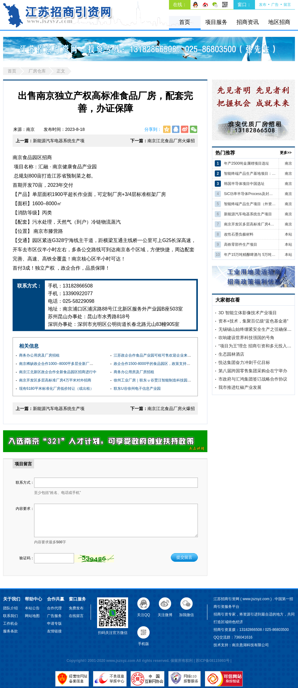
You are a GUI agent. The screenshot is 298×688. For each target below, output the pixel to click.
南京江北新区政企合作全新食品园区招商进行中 (57, 372)
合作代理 (54, 608)
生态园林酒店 (231, 354)
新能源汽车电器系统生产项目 (50, 142)
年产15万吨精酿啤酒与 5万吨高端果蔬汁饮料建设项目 (250, 254)
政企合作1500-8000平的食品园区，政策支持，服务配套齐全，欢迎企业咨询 (176, 364)
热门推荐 (225, 152)
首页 (184, 22)
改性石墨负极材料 (238, 234)
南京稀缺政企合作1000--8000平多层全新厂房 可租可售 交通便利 (72, 364)
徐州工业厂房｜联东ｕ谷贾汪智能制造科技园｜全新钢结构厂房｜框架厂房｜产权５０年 (185, 380)
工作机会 (10, 623)
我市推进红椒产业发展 (239, 387)
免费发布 (76, 608)
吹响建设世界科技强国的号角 (246, 337)
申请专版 (54, 623)
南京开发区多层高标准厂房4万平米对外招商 (55, 380)
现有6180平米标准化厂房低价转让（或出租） (56, 388)
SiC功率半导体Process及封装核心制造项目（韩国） (250, 194)
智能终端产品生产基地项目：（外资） (250, 173)
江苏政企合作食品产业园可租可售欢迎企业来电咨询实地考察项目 (167, 355)
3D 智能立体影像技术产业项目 (247, 312)
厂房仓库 (37, 70)
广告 (275, 4)
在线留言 (76, 616)
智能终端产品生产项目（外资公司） (250, 204)
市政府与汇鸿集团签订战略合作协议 (252, 379)
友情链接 (54, 631)
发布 (262, 4)
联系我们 (10, 616)
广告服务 (54, 616)
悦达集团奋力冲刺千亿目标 (244, 362)
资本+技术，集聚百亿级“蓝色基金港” (253, 321)
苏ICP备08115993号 (212, 661)
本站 (288, 234)
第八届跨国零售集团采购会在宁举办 (252, 370)
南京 (288, 163)
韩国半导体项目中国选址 (244, 184)
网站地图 (32, 616)
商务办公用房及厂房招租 (39, 355)
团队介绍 (10, 608)
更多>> (286, 152)
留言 (287, 4)
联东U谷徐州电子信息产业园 (137, 388)
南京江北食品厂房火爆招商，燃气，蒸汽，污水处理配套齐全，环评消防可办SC (162, 142)
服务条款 (10, 631)
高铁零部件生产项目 (240, 244)
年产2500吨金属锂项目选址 (246, 163)
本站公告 (32, 608)
